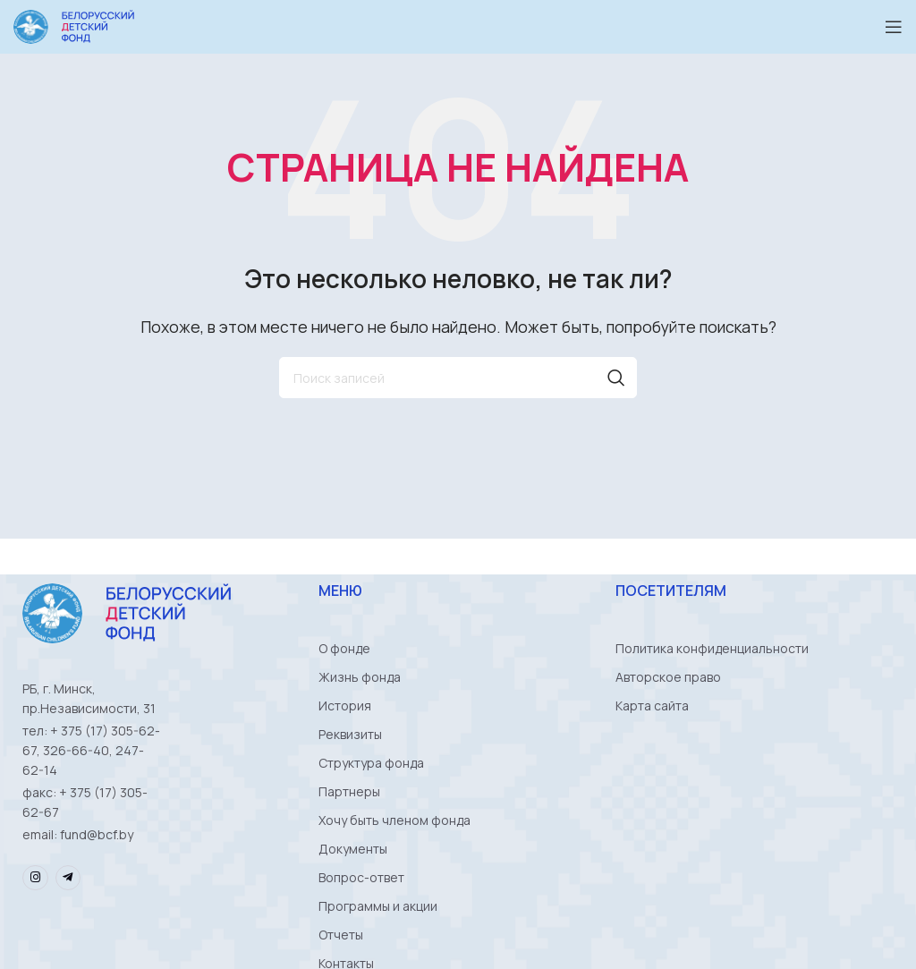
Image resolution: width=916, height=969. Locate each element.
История (344, 705)
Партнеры (349, 791)
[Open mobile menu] (894, 27)
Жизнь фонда (359, 676)
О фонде (344, 648)
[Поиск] (458, 377)
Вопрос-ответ (361, 877)
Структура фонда (371, 762)
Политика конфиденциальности (712, 648)
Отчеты (340, 934)
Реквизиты (350, 734)
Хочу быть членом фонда (394, 820)
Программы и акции (377, 905)
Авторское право (668, 676)
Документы (352, 848)
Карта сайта (652, 705)
